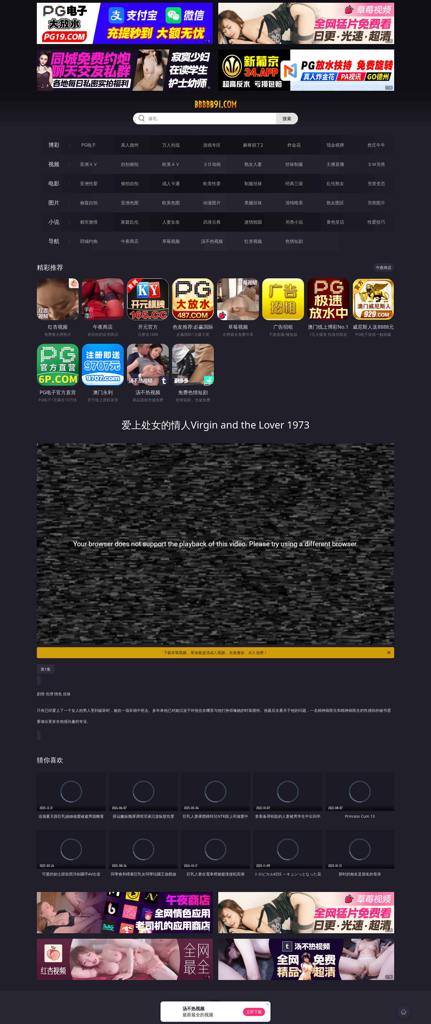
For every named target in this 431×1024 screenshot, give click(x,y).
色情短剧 (294, 241)
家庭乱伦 (130, 222)
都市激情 (89, 222)
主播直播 (335, 164)
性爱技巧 (376, 222)
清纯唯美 (294, 203)
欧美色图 (171, 203)
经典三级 (294, 183)
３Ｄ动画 (212, 164)
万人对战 (171, 145)
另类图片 (376, 203)
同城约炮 (89, 241)
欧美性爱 (212, 183)
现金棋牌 (335, 145)
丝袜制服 (294, 164)
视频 (53, 164)
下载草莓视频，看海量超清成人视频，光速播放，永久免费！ (277, 652)
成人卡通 (171, 183)
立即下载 (254, 1011)
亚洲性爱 (89, 183)
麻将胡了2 (253, 145)
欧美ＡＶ (171, 164)
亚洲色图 (130, 203)
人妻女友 (171, 222)
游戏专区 (212, 145)
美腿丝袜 (253, 203)
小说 (53, 222)
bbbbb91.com (215, 104)
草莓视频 (171, 241)
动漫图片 (212, 203)
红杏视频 (253, 241)
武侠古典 (212, 222)
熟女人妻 (253, 164)
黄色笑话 (335, 222)
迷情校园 (253, 222)
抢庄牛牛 (376, 145)
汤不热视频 (212, 241)
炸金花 (294, 145)
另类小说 (294, 222)
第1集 (46, 669)
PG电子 (88, 145)
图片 (53, 202)
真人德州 (130, 145)
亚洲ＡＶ (89, 164)
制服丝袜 (253, 183)
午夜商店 (130, 241)
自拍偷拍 (130, 164)
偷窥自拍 (89, 203)
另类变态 (376, 183)
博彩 (53, 145)
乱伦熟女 (335, 183)
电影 (53, 183)
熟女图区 (335, 203)
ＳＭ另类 (376, 164)
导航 (53, 241)
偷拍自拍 (130, 183)
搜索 (287, 119)
